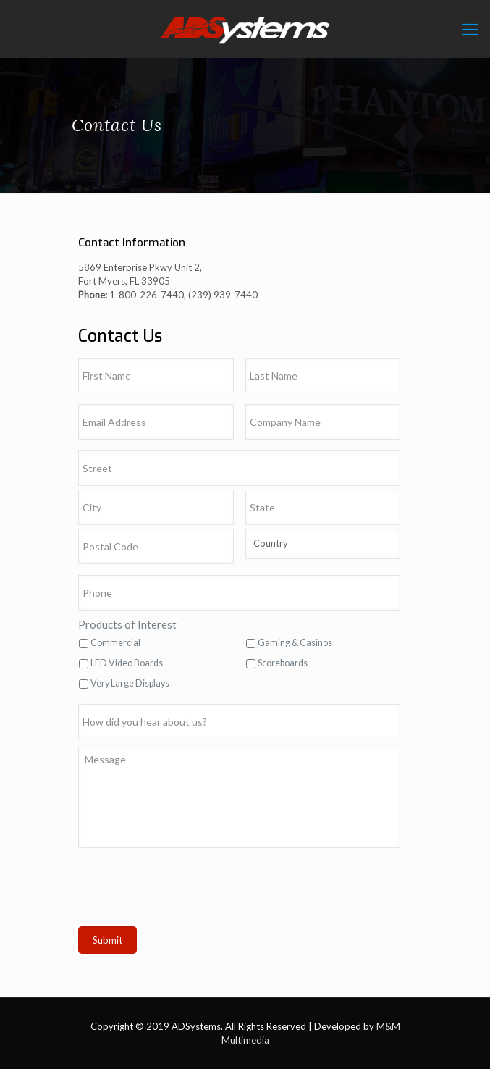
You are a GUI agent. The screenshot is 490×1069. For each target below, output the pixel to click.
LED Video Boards (126, 663)
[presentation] (188, 891)
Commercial (115, 642)
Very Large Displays (129, 683)
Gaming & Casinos (295, 642)
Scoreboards (283, 663)
